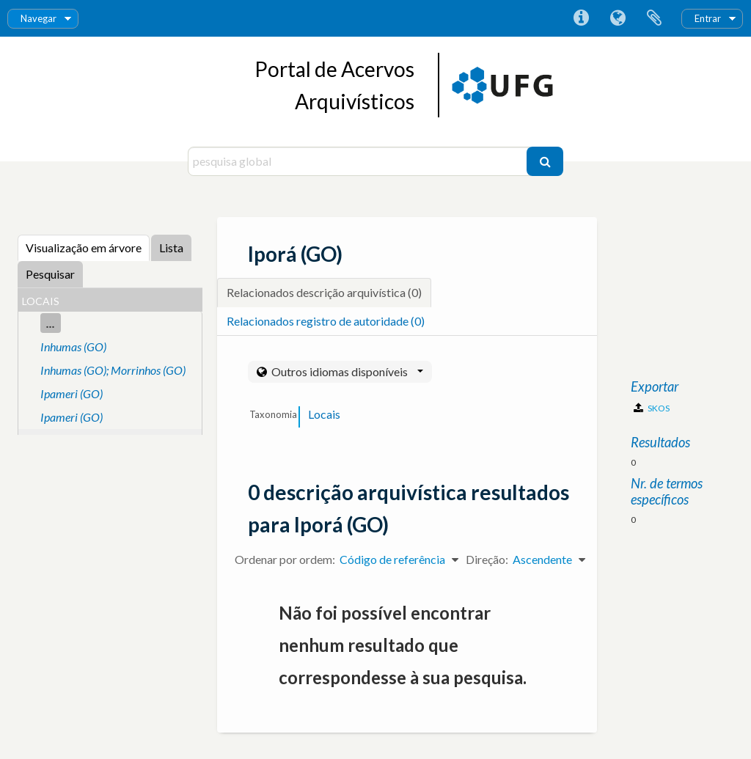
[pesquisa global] (359, 161)
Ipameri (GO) (71, 393)
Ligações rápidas (581, 18)
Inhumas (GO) (73, 346)
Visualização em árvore (84, 247)
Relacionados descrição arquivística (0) (324, 292)
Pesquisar (50, 274)
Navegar (38, 18)
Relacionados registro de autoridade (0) (326, 321)
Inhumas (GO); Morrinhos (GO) (113, 370)
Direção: (487, 559)
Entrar (708, 18)
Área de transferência (654, 18)
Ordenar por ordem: (285, 559)
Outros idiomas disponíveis (346, 371)
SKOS (652, 408)
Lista (171, 247)
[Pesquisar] (545, 161)
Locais (324, 414)
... (50, 323)
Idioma (617, 18)
